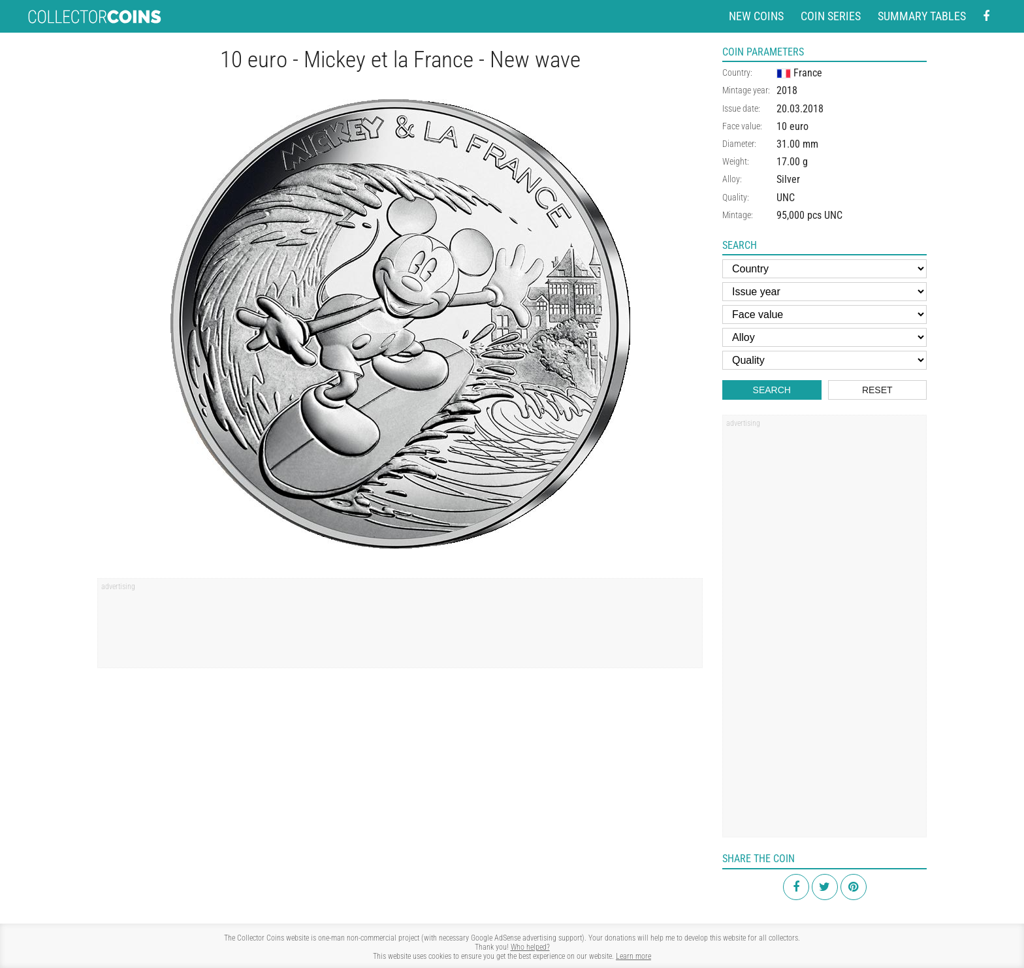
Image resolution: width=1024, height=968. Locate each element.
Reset (877, 390)
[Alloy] (824, 337)
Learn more (633, 956)
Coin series (831, 16)
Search (772, 390)
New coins (756, 16)
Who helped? (530, 947)
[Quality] (824, 360)
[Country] (824, 268)
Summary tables (922, 16)
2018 (786, 90)
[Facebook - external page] (986, 16)
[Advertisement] (400, 627)
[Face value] (824, 314)
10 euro (792, 126)
